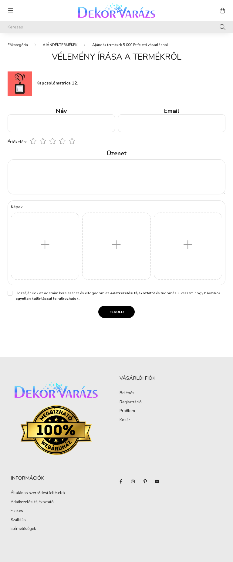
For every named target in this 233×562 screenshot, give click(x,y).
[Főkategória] (18, 44)
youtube (157, 481)
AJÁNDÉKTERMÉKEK (60, 44)
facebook (121, 481)
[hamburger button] (11, 11)
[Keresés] (116, 27)
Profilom (127, 411)
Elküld (117, 311)
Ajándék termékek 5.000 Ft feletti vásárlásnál (130, 44)
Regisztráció (131, 402)
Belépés (127, 393)
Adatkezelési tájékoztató (32, 502)
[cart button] (222, 11)
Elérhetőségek (23, 529)
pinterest (145, 481)
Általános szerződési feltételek (38, 493)
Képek (17, 207)
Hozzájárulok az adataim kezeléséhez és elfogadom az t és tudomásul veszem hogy (117, 296)
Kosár (125, 420)
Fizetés (17, 511)
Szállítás (18, 520)
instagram (133, 481)
